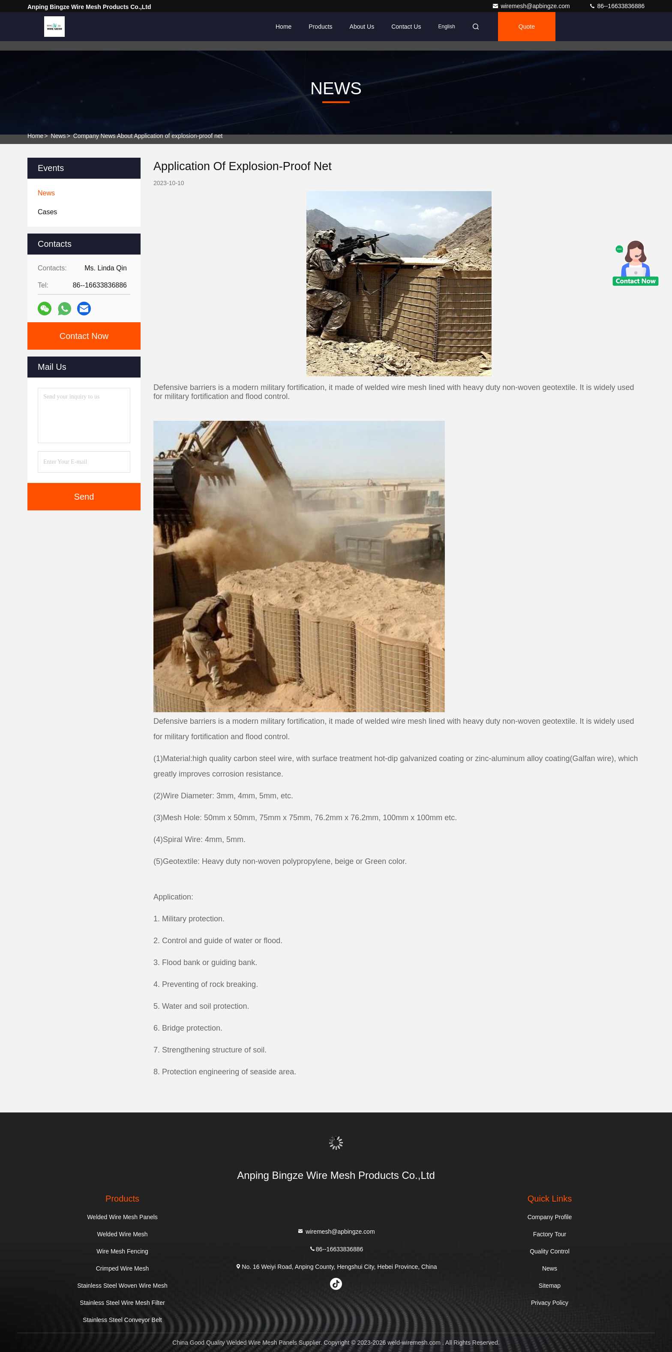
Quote (527, 26)
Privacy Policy (549, 1302)
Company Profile (550, 1217)
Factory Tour (550, 1234)
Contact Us (406, 26)
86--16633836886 (617, 6)
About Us (362, 26)
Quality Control (550, 1251)
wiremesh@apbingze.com (531, 6)
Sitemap (550, 1285)
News (58, 135)
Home (283, 26)
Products (320, 26)
